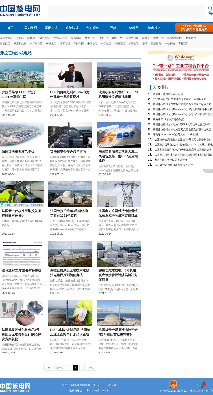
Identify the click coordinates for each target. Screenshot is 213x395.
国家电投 (65, 43)
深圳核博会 (6, 38)
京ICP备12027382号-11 (173, 390)
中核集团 (51, 43)
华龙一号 (90, 38)
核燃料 (31, 38)
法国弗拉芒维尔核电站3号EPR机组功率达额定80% (181, 124)
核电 (21, 11)
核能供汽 (191, 38)
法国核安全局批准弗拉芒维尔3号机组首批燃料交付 (183, 139)
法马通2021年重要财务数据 (168, 119)
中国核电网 (83, 385)
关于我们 (98, 385)
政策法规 (72, 28)
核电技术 (154, 28)
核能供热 (44, 38)
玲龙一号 (104, 38)
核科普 (134, 28)
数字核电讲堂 (60, 38)
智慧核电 (156, 43)
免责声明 (112, 385)
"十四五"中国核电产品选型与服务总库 (194, 27)
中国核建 (106, 43)
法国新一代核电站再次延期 (167, 94)
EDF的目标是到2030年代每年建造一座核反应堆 (179, 99)
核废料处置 (20, 43)
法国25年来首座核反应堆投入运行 (173, 164)
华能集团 (79, 43)
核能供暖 (5, 43)
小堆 (144, 43)
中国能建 (120, 43)
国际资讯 (51, 28)
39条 (48, 367)
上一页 (59, 367)
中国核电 (92, 43)
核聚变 (146, 38)
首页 (10, 28)
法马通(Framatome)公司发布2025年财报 (175, 134)
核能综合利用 (174, 38)
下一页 (91, 367)
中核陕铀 (170, 43)
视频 (113, 28)
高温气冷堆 (132, 38)
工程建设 (183, 43)
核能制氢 (76, 38)
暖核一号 (158, 38)
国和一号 (117, 38)
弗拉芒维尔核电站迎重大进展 (170, 159)
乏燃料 (20, 38)
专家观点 (92, 28)
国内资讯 (30, 28)
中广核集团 (36, 43)
